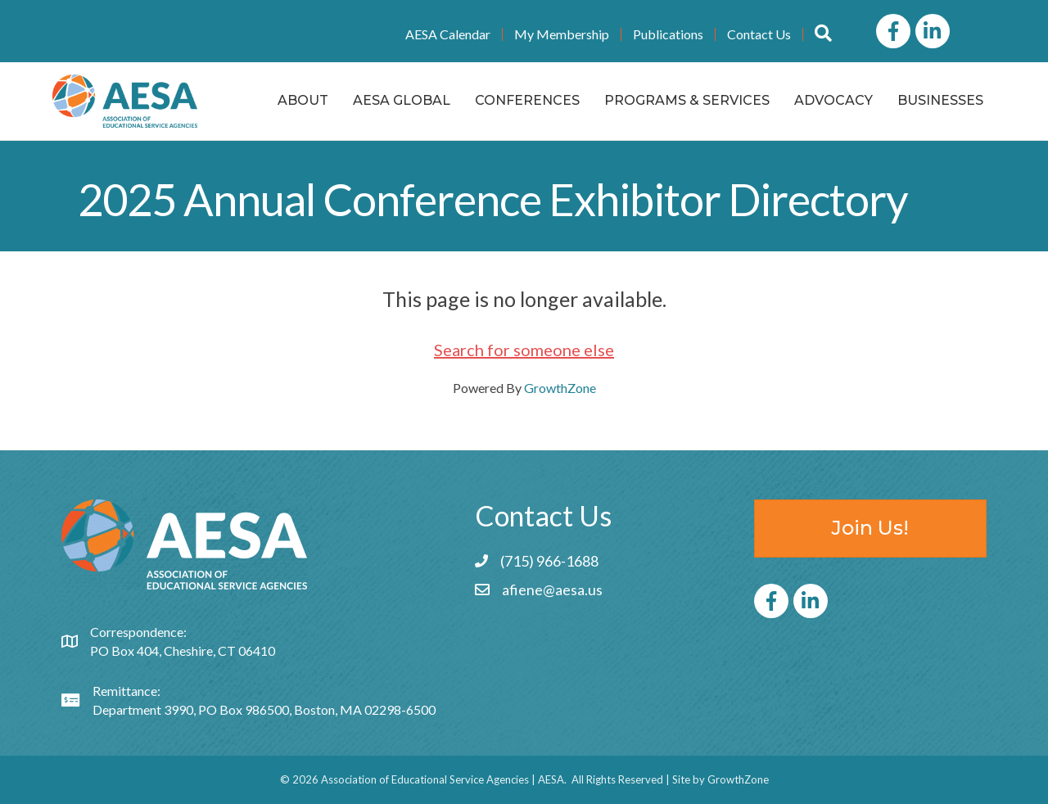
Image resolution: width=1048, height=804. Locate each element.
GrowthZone (560, 387)
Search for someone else (524, 349)
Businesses (940, 100)
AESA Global (401, 100)
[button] (823, 34)
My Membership (561, 34)
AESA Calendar (447, 34)
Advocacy (833, 100)
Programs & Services (687, 100)
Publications (668, 34)
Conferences (527, 100)
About (303, 100)
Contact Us (759, 34)
